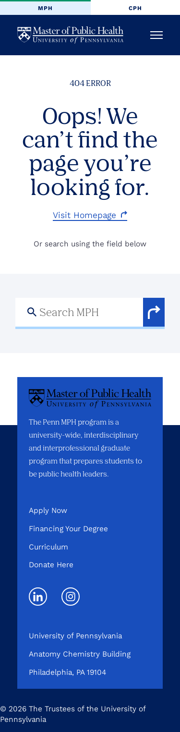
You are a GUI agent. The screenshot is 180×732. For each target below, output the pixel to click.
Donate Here (51, 564)
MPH (45, 8)
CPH (135, 8)
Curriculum (48, 546)
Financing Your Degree (68, 528)
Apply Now (48, 510)
